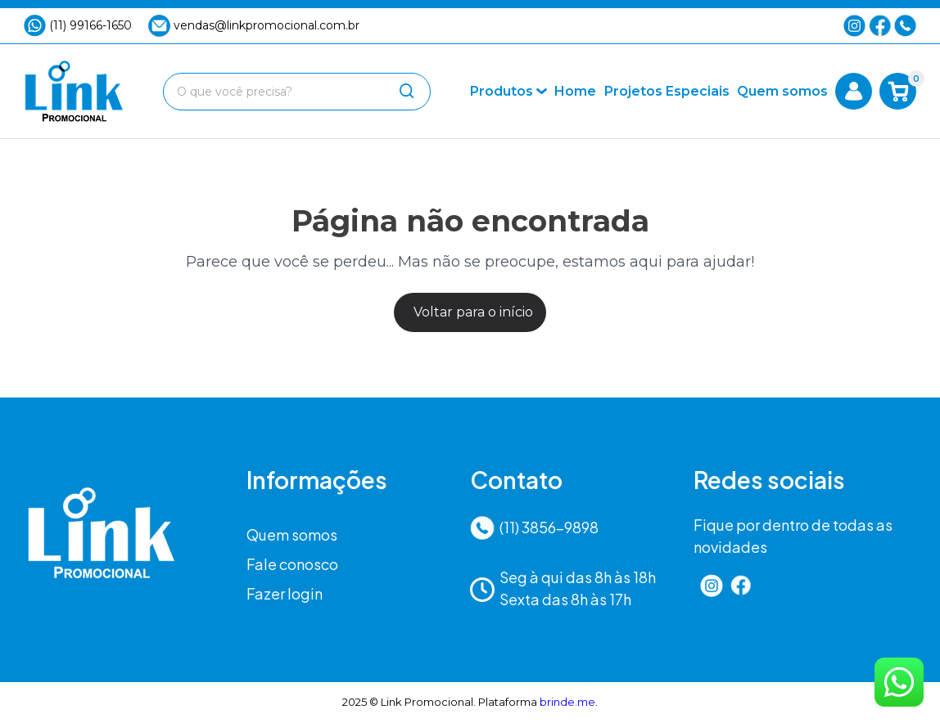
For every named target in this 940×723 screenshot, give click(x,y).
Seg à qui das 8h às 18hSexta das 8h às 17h (563, 588)
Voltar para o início (473, 312)
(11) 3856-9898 (534, 528)
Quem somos (291, 534)
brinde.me (567, 701)
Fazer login (284, 593)
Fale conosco (292, 564)
